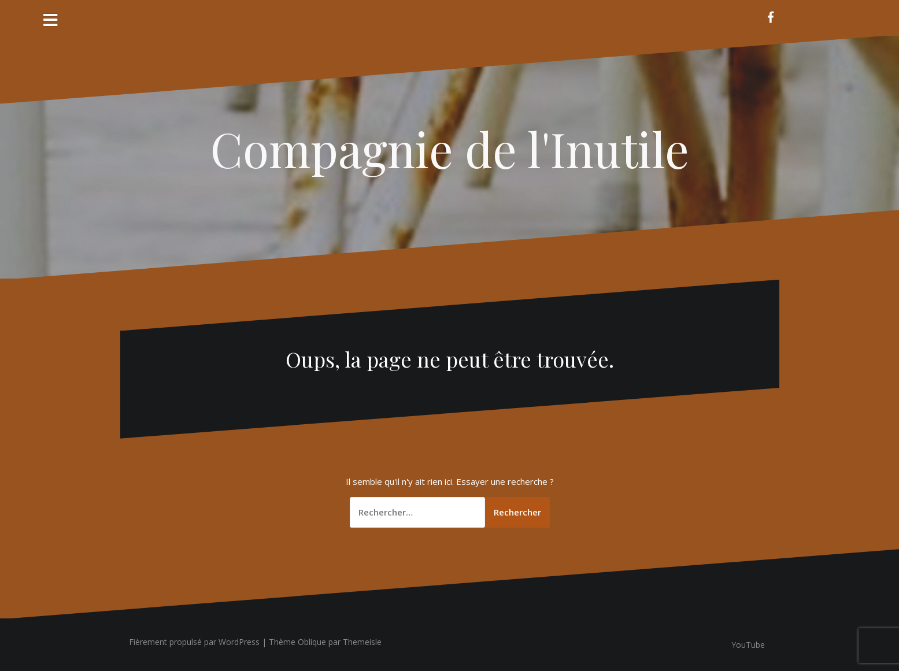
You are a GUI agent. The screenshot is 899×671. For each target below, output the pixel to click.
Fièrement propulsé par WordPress (194, 641)
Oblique (312, 641)
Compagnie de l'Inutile (449, 148)
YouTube (748, 644)
